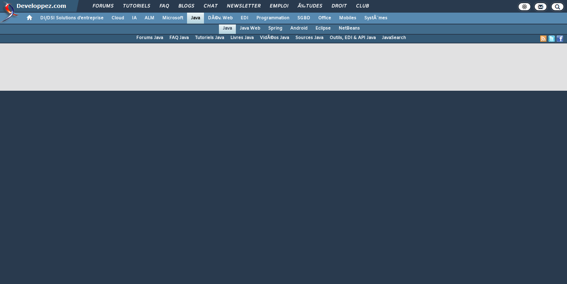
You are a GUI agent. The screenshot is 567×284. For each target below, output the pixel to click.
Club (362, 6)
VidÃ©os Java (274, 38)
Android (299, 28)
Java (195, 18)
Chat (210, 6)
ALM (149, 18)
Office (324, 18)
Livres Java (242, 38)
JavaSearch (394, 38)
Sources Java (309, 38)
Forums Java (149, 38)
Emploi (279, 6)
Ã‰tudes (310, 6)
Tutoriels (136, 6)
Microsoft (172, 18)
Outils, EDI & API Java (353, 38)
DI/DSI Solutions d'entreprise (72, 18)
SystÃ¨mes (375, 18)
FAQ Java (179, 38)
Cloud (117, 18)
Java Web (250, 28)
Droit (339, 6)
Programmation (272, 18)
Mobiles (347, 18)
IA (134, 18)
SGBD (303, 18)
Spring (275, 28)
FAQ (164, 6)
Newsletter (243, 6)
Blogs (186, 6)
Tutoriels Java (209, 38)
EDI (244, 18)
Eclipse (323, 28)
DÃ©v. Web (220, 18)
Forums (103, 6)
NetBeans (349, 28)
